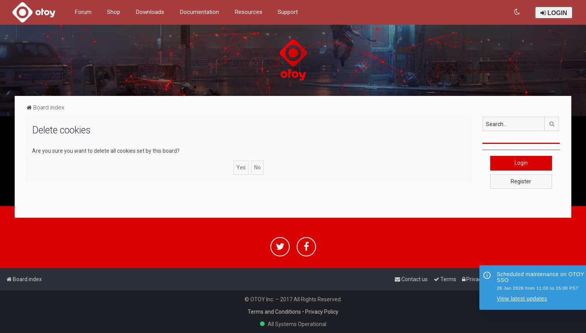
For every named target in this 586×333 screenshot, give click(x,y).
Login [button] (521, 163)
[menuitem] (517, 12)
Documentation (199, 12)
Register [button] (521, 181)
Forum (83, 12)
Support (288, 12)
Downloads (150, 12)
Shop (113, 12)
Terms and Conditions (274, 312)
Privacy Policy (321, 312)
